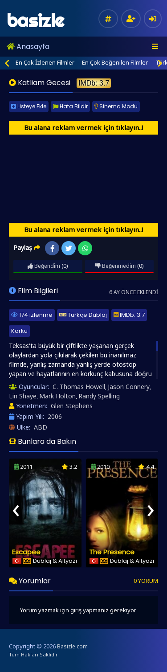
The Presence (111, 552)
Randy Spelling (99, 396)
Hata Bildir (70, 106)
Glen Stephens (72, 406)
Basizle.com (72, 646)
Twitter (68, 248)
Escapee (26, 552)
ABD (40, 427)
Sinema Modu (116, 106)
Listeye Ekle (28, 106)
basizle (35, 21)
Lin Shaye (23, 396)
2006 (55, 416)
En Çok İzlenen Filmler (45, 62)
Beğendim (44, 266)
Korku (19, 331)
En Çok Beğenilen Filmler (115, 62)
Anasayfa (28, 46)
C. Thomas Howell (79, 386)
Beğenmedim (115, 266)
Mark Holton (57, 396)
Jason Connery (129, 386)
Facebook (52, 248)
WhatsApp (85, 248)
